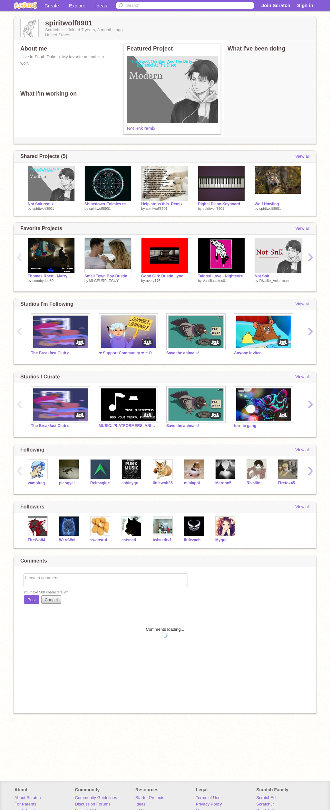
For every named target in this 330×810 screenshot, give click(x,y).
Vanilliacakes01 (215, 281)
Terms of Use (208, 797)
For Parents (25, 804)
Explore (77, 5)
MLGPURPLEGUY (104, 281)
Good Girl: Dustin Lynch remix (164, 276)
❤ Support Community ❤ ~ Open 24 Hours (128, 353)
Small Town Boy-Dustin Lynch (107, 276)
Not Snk (262, 276)
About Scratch (28, 797)
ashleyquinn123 (132, 483)
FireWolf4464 (38, 540)
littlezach (192, 540)
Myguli (221, 540)
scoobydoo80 (43, 281)
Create (51, 5)
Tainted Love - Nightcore (220, 276)
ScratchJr (265, 804)
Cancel (51, 599)
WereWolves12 (70, 540)
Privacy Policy (209, 804)
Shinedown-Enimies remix (107, 204)
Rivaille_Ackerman (274, 281)
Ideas (101, 5)
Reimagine (100, 483)
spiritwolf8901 (43, 208)
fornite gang (245, 426)
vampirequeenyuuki (38, 483)
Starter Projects (149, 797)
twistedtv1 (162, 540)
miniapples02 (195, 483)
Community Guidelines (96, 797)
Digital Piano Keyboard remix (221, 204)
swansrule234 (101, 540)
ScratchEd (266, 797)
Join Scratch (275, 5)
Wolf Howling (267, 204)
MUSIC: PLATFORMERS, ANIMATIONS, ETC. (128, 426)
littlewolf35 (163, 483)
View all (302, 156)
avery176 (153, 281)
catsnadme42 (132, 540)
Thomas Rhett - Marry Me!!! (51, 276)
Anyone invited (248, 353)
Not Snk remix (141, 128)
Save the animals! (182, 353)
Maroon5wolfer (226, 483)
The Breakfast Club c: (51, 353)
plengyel (67, 483)
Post (31, 599)
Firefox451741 (288, 483)
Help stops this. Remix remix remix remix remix (164, 204)
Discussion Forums (93, 804)
